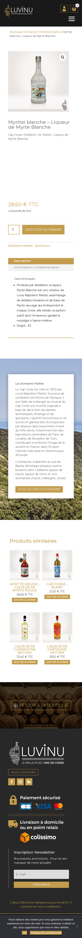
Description (22, 261)
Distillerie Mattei (50, 31)
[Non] (77, 926)
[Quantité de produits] (13, 229)
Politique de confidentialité (46, 932)
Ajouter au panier (43, 229)
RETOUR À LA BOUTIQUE (43, 705)
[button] (62, 57)
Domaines (30, 31)
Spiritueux (42, 245)
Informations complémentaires (36, 267)
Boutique (16, 31)
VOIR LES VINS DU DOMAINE (39, 489)
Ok (24, 932)
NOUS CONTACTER (23, 772)
